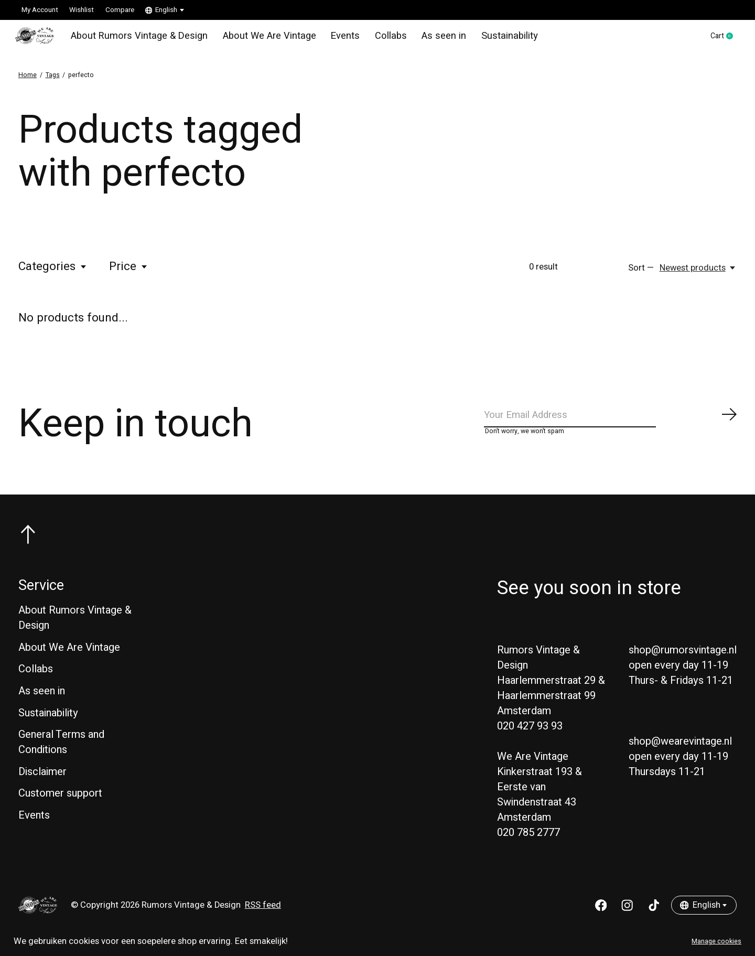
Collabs (376, 39)
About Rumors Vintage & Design (139, 39)
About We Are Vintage (261, 39)
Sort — (641, 273)
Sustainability (489, 39)
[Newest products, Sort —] (698, 273)
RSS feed (263, 917)
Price (128, 272)
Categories (53, 272)
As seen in (427, 39)
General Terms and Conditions (61, 754)
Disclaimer (42, 783)
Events (333, 39)
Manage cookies (716, 941)
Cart (719, 39)
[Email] (611, 423)
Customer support (60, 805)
